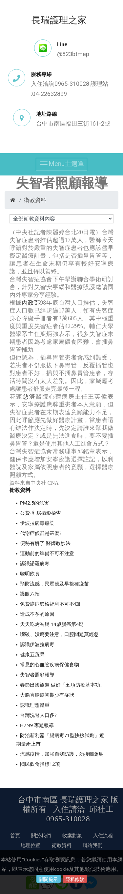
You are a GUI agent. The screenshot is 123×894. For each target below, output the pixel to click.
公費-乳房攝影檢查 (40, 512)
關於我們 (41, 835)
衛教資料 (35, 200)
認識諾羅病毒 (35, 563)
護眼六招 (30, 593)
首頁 (15, 835)
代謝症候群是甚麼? (40, 533)
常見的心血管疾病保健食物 (49, 664)
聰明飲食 (30, 573)
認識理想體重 (35, 705)
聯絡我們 (92, 845)
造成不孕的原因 (37, 614)
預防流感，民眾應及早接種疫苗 (54, 583)
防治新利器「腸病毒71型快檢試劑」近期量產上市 (60, 739)
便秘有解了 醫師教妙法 (45, 543)
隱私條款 (75, 879)
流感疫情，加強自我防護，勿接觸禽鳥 (62, 753)
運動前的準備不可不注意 (47, 553)
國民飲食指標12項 (40, 764)
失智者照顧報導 (37, 674)
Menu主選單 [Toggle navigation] (61, 164)
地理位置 (30, 845)
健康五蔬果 (32, 654)
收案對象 (72, 835)
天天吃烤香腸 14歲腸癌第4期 (52, 624)
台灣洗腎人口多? (38, 715)
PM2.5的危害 (34, 502)
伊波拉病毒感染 (37, 523)
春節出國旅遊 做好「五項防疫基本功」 (62, 684)
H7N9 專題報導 (37, 725)
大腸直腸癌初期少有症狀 (47, 694)
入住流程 (103, 835)
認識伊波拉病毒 (37, 644)
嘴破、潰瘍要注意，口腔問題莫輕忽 (59, 634)
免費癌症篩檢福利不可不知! (50, 603)
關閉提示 (48, 879)
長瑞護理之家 (59, 19)
